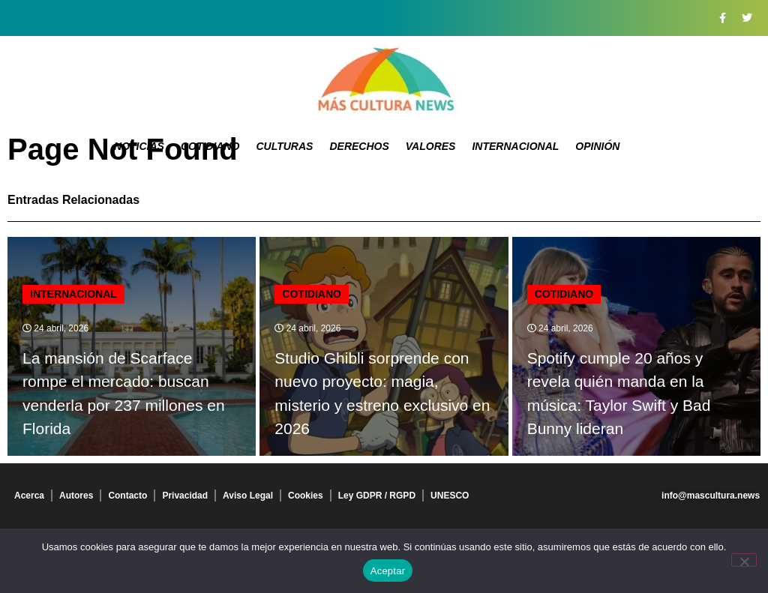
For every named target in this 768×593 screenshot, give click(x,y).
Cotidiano (210, 146)
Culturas (284, 146)
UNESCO (449, 495)
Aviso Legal (248, 495)
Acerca (29, 495)
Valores (431, 146)
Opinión (597, 146)
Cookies (305, 495)
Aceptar (388, 571)
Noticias (139, 146)
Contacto (127, 495)
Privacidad (185, 495)
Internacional (515, 146)
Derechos (358, 146)
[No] (744, 560)
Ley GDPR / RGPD (377, 495)
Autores (76, 495)
